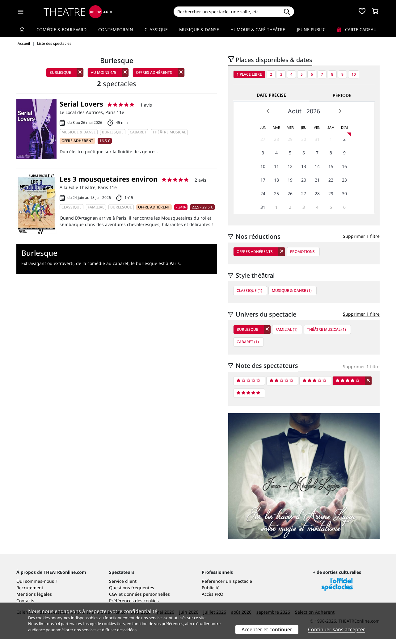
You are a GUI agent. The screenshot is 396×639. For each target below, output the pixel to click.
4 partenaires (70, 623)
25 (276, 193)
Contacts (25, 600)
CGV (113, 594)
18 (276, 180)
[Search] (227, 11)
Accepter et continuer (267, 629)
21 (317, 180)
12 (290, 166)
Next (339, 111)
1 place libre (249, 74)
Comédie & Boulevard (61, 29)
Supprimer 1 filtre (361, 236)
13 (303, 166)
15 (330, 166)
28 (276, 139)
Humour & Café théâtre (257, 29)
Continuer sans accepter (336, 629)
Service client (123, 581)
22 (330, 180)
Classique (156, 29)
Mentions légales (34, 594)
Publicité (211, 588)
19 (290, 180)
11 (276, 166)
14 (317, 166)
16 (344, 166)
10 (354, 74)
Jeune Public (311, 29)
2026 (313, 111)
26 (290, 193)
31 (317, 139)
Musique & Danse (199, 29)
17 (262, 180)
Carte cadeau (357, 29)
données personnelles (147, 594)
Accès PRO (212, 594)
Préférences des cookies (134, 600)
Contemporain (115, 29)
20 (303, 180)
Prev (268, 111)
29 (290, 139)
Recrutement (29, 588)
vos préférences (168, 623)
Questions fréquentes (131, 588)
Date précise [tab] (271, 95)
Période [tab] (342, 95)
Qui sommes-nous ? (36, 581)
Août (294, 111)
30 (303, 139)
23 (344, 180)
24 (262, 193)
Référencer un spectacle (227, 581)
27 (262, 139)
